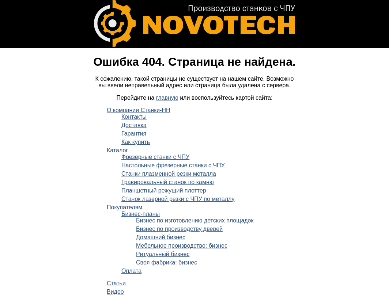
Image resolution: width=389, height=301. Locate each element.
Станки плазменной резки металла (168, 174)
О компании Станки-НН (138, 110)
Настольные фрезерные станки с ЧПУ (173, 165)
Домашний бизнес (160, 237)
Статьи (116, 283)
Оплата (131, 271)
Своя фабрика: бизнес (166, 262)
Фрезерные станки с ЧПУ (155, 157)
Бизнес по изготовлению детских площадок (195, 220)
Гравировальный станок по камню (167, 182)
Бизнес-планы (140, 214)
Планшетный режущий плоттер (163, 190)
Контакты (134, 117)
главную (167, 98)
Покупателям (124, 207)
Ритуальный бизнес (162, 254)
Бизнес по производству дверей (179, 229)
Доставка (134, 125)
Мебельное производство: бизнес (181, 246)
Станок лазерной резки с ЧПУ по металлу (177, 199)
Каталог (117, 150)
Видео (115, 292)
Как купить (135, 142)
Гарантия (133, 133)
